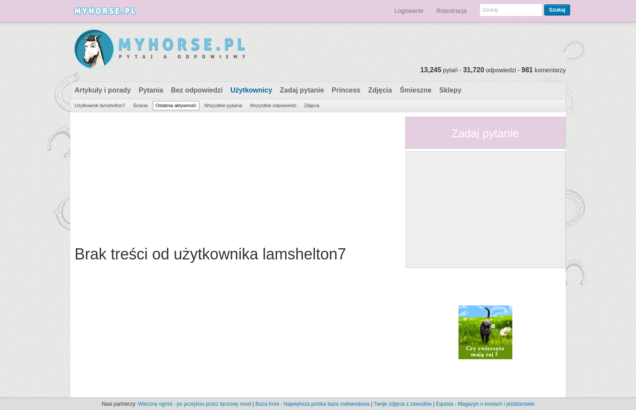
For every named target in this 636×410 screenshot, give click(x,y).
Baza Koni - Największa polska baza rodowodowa (313, 404)
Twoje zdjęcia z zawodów (403, 404)
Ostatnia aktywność (176, 105)
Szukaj (557, 10)
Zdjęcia (380, 90)
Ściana (140, 105)
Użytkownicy (251, 90)
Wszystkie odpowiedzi (273, 105)
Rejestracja (451, 10)
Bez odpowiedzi (197, 90)
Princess (346, 90)
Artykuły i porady (103, 90)
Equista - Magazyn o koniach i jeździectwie (485, 404)
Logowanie (409, 10)
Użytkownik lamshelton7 (100, 105)
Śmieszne (416, 90)
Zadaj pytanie (302, 90)
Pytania (151, 90)
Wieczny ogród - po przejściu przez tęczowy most (194, 404)
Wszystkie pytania (223, 105)
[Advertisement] (234, 177)
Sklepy (450, 90)
